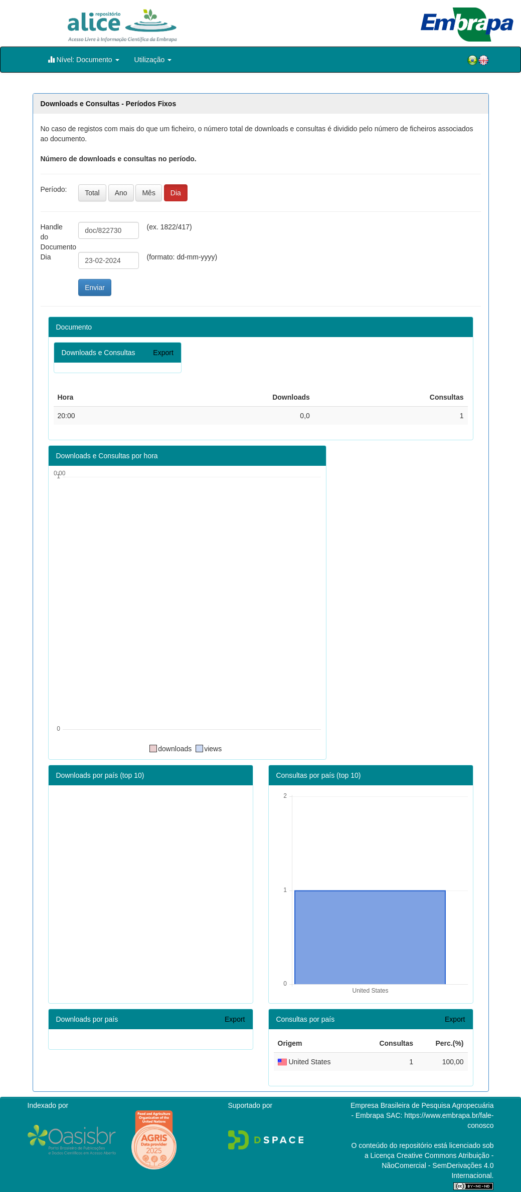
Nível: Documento (83, 59)
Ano (121, 193)
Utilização (153, 60)
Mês (148, 193)
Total (92, 193)
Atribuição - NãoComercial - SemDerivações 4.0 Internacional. (437, 1165)
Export (163, 353)
